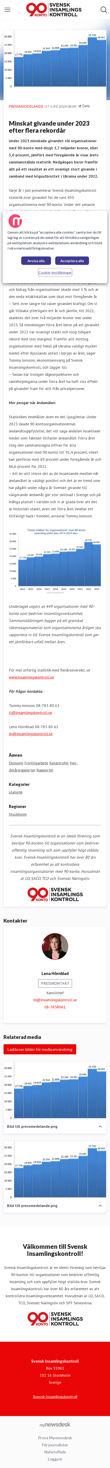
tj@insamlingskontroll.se (30, 712)
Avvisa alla (36, 261)
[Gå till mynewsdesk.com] (55, 1424)
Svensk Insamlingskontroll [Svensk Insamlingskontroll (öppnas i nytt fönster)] (55, 1396)
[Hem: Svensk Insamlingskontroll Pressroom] (54, 10)
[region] (55, 247)
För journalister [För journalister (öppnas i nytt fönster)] (55, 1444)
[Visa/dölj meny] (7, 9)
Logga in (55, 1458)
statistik (16, 792)
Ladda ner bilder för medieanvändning (39, 1049)
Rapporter (44, 770)
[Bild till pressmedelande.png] (55, 1090)
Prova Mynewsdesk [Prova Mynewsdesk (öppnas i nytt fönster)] (55, 1437)
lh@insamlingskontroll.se (31, 733)
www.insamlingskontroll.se (31, 677)
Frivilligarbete (36, 763)
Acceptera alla (72, 261)
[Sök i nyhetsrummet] (103, 9)
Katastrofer (59, 763)
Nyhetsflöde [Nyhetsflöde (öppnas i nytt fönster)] (55, 1451)
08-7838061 (55, 1006)
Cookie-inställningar (55, 272)
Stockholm (18, 814)
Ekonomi (16, 763)
